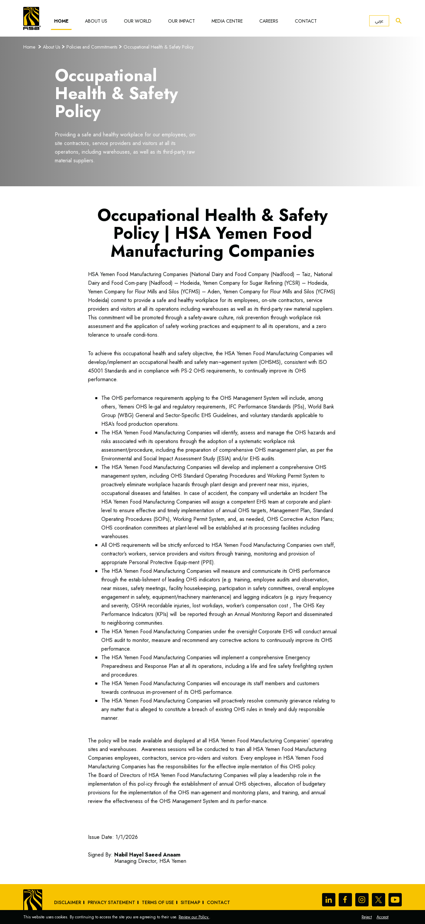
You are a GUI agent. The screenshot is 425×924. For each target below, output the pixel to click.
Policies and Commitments (91, 47)
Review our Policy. (194, 917)
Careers (268, 21)
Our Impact (181, 21)
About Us (96, 21)
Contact (306, 21)
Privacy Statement (111, 902)
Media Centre (227, 21)
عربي (379, 21)
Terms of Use (158, 902)
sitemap (190, 902)
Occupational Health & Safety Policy (159, 47)
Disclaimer (67, 902)
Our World (137, 21)
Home (61, 21)
